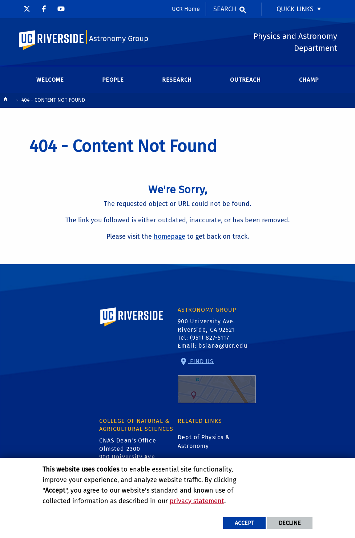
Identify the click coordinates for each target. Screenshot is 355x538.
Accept (244, 522)
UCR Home (186, 8)
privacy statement (197, 501)
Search (224, 9)
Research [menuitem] (177, 79)
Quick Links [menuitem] (295, 9)
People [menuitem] (113, 79)
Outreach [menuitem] (245, 79)
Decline (290, 522)
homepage (169, 236)
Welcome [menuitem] (50, 79)
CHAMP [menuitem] (309, 79)
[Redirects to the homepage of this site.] (5, 101)
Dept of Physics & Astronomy (204, 441)
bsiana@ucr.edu (222, 345)
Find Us (217, 380)
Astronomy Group (118, 38)
